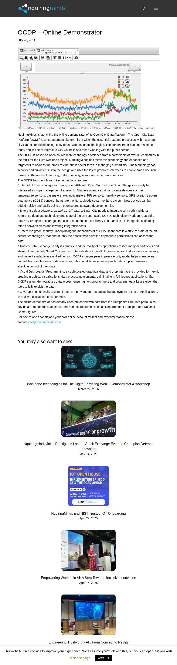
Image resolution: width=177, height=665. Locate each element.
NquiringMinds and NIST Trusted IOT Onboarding (88, 513)
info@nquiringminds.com (44, 322)
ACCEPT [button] (103, 658)
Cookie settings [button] (79, 658)
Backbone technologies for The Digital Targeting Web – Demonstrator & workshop (88, 384)
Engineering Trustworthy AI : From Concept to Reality (88, 642)
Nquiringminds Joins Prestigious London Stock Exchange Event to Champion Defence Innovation (88, 446)
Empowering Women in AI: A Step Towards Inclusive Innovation (88, 578)
